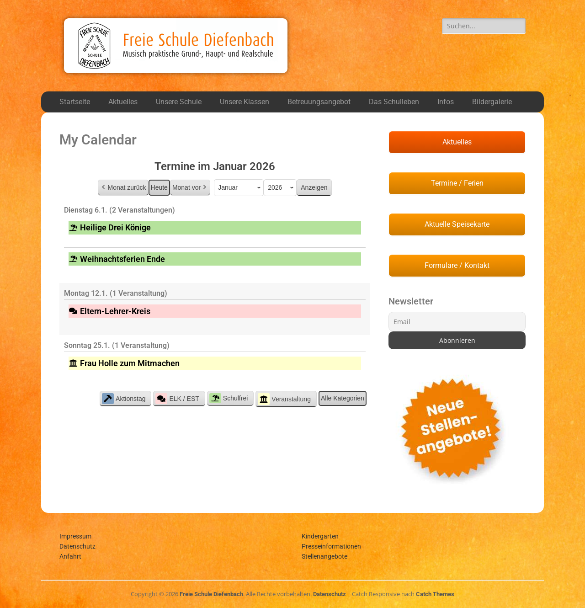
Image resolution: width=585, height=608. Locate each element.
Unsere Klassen (244, 101)
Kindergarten (320, 536)
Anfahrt (70, 556)
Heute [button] (159, 187)
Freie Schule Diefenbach (211, 594)
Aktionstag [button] (123, 398)
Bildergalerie (492, 101)
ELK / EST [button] (177, 398)
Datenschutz (77, 546)
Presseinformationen (331, 546)
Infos (445, 101)
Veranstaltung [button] (284, 399)
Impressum (75, 536)
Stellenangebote (324, 556)
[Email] (457, 321)
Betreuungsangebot (319, 101)
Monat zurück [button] (123, 187)
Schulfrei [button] (228, 398)
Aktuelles (123, 101)
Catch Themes (435, 594)
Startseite (74, 101)
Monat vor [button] (190, 187)
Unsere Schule (179, 101)
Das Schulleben (394, 101)
